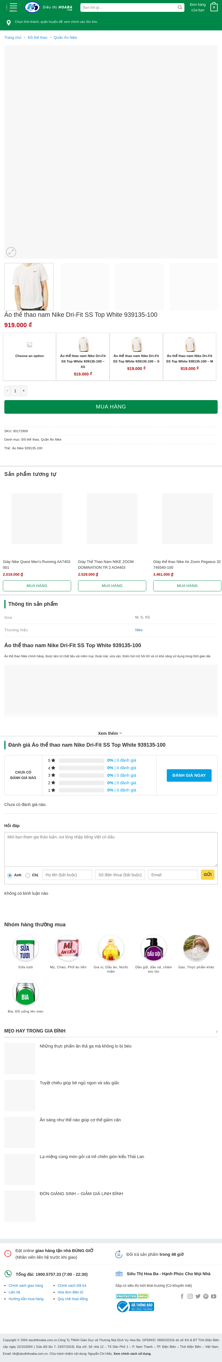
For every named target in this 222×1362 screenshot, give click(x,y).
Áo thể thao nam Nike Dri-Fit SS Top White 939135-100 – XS (83, 361)
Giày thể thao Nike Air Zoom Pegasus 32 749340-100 (187, 564)
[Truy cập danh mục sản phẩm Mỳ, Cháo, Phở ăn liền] (68, 954)
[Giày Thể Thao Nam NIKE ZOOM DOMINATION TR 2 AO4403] (112, 518)
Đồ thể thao (37, 37)
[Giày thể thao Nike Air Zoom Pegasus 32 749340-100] (187, 518)
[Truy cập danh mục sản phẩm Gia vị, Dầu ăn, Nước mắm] (111, 957)
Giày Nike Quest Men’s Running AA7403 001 (36, 564)
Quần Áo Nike (65, 37)
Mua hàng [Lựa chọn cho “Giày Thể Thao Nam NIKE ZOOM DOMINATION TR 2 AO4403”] (112, 586)
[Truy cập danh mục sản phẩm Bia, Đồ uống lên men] (25, 999)
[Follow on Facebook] (182, 1297)
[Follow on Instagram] (190, 1297)
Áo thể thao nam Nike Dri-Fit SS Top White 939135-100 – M (189, 358)
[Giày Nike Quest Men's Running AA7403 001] (37, 518)
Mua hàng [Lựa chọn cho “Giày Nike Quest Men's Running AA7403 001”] (37, 586)
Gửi (208, 874)
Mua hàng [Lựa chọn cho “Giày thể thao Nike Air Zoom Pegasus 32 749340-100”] (187, 586)
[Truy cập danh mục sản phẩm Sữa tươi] (25, 954)
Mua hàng (111, 407)
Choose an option (29, 356)
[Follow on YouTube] (213, 1297)
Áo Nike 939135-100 (27, 448)
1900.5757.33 (48, 1274)
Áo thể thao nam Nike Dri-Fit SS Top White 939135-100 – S (136, 358)
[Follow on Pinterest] (205, 1297)
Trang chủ (12, 37)
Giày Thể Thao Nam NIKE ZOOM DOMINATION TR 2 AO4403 (106, 564)
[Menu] (13, 7)
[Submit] (179, 7)
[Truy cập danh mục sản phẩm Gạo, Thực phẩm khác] (196, 954)
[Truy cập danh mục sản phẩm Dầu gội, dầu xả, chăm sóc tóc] (153, 957)
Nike (139, 630)
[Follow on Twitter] (198, 1297)
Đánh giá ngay (189, 775)
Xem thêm (110, 733)
